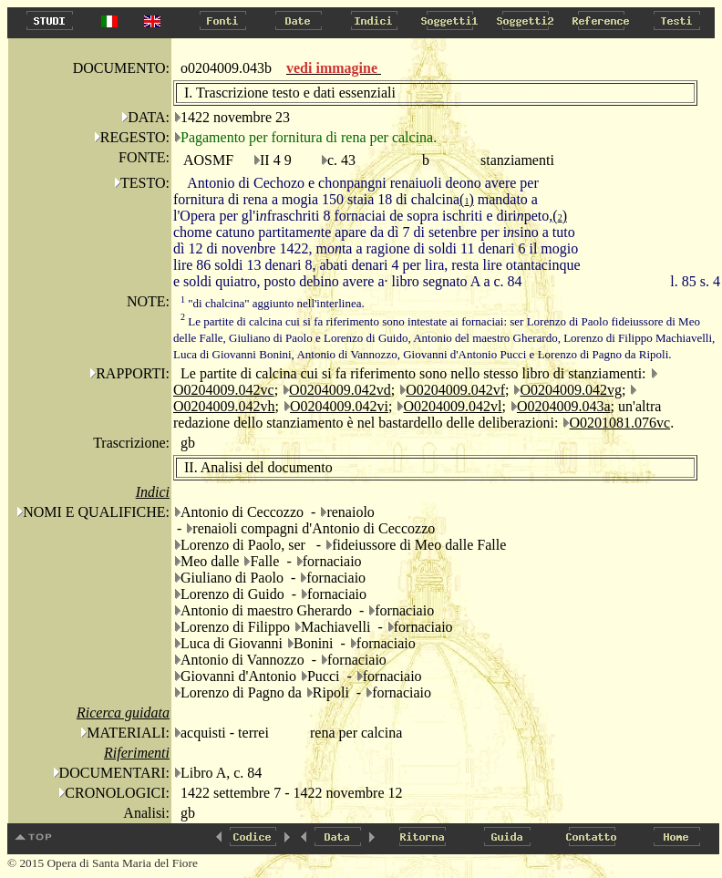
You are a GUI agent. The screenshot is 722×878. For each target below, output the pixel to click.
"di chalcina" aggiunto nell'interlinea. (272, 303)
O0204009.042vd (340, 390)
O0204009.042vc (223, 390)
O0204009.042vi (339, 406)
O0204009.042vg (571, 390)
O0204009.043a (564, 406)
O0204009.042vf (455, 390)
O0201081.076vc (619, 422)
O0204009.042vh (224, 406)
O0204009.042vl (452, 406)
